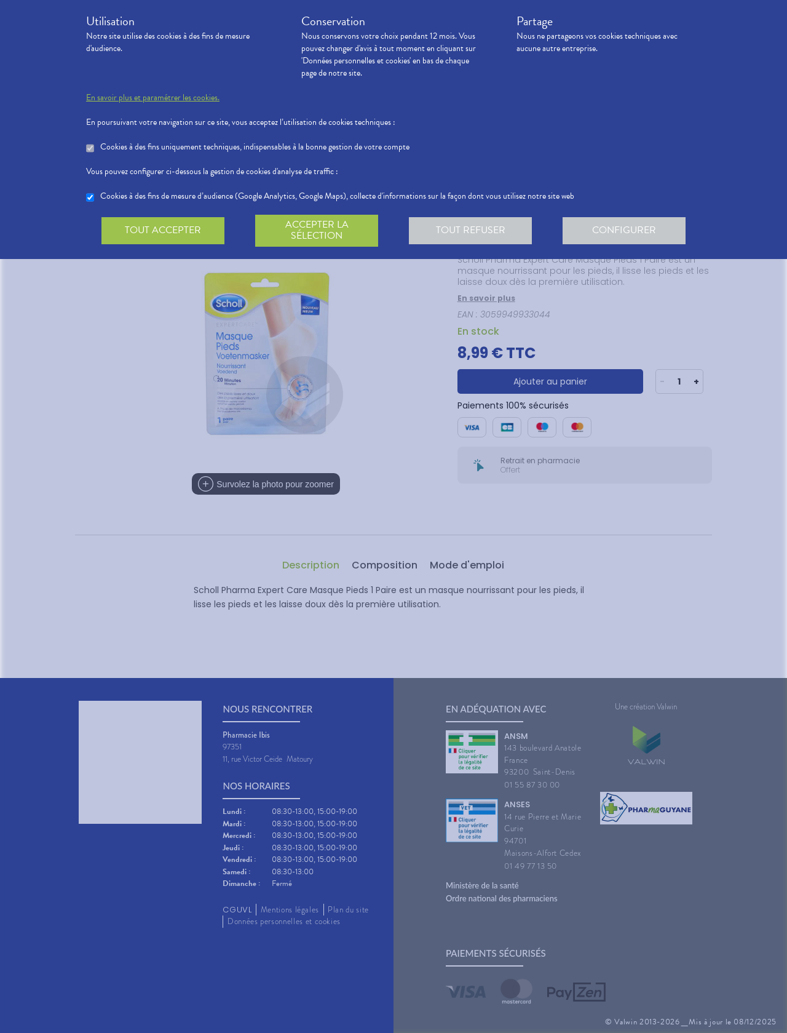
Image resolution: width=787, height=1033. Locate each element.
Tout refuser (470, 230)
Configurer (624, 230)
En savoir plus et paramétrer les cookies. (152, 98)
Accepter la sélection (317, 230)
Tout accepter (163, 230)
